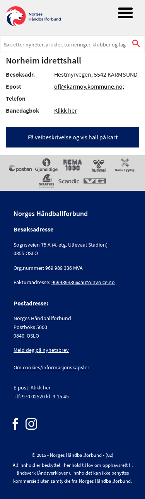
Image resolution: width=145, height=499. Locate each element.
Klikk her (65, 110)
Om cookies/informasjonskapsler (51, 367)
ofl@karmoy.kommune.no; (89, 86)
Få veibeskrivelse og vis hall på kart (73, 137)
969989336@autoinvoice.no (83, 282)
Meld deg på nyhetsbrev (41, 349)
